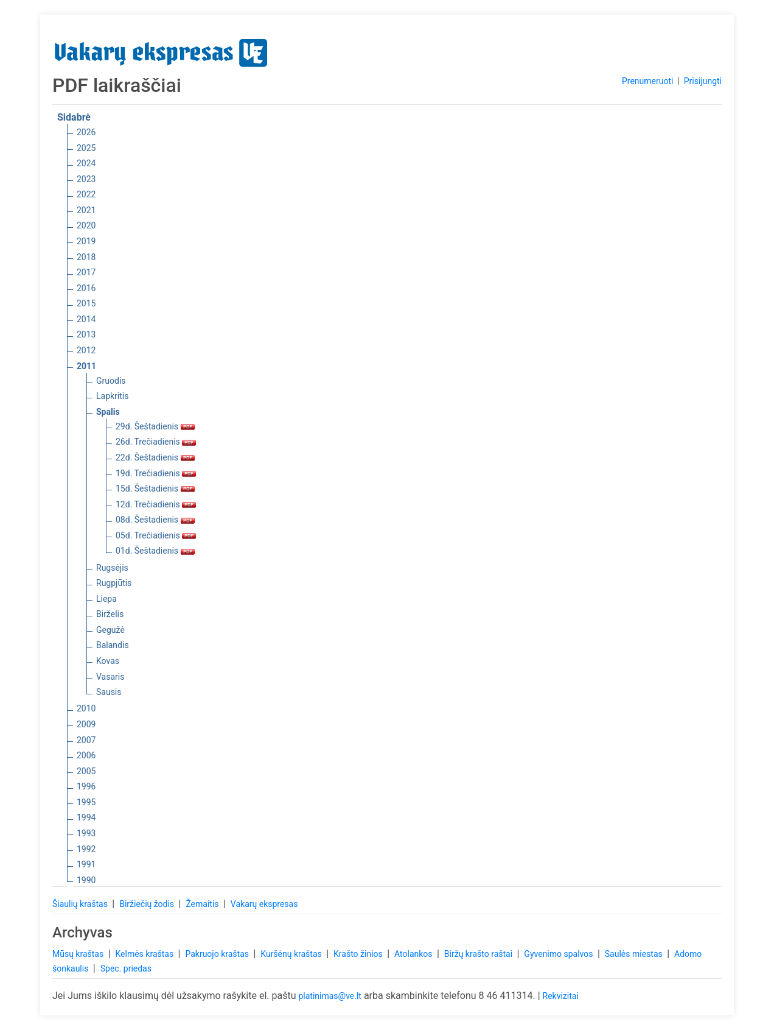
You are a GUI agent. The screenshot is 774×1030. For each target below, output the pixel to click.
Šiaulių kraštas (81, 904)
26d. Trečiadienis (156, 441)
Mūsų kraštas (79, 954)
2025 (86, 148)
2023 (86, 179)
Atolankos (414, 954)
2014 (86, 319)
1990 (86, 880)
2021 (86, 210)
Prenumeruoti (647, 81)
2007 (86, 740)
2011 (86, 366)
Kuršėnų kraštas (292, 954)
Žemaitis (203, 904)
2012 (86, 350)
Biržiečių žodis (147, 904)
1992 (86, 849)
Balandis (112, 645)
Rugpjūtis (113, 583)
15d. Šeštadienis (155, 488)
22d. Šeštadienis (155, 457)
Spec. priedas (126, 968)
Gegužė (110, 630)
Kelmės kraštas (145, 954)
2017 (86, 272)
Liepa (106, 599)
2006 (86, 755)
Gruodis (111, 381)
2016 (86, 288)
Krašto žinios (359, 954)
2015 (86, 303)
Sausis (109, 692)
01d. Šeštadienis (155, 551)
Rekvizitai (561, 996)
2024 (86, 163)
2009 (86, 724)
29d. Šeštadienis (155, 426)
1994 (86, 817)
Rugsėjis (112, 568)
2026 (86, 132)
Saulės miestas (634, 954)
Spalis (108, 412)
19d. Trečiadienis (156, 473)
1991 (86, 864)
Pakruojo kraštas (218, 954)
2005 (86, 771)
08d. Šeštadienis (155, 519)
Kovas (107, 661)
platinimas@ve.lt (329, 996)
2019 (86, 241)
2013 (86, 334)
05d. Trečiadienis (156, 535)
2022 (86, 194)
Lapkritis (112, 396)
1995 (86, 802)
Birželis (110, 614)
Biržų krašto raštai (479, 954)
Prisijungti (703, 81)
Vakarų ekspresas (264, 904)
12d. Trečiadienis (156, 504)
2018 (86, 257)
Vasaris (110, 677)
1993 (86, 833)
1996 (86, 786)
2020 (86, 225)
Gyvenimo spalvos (559, 954)
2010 (86, 708)
